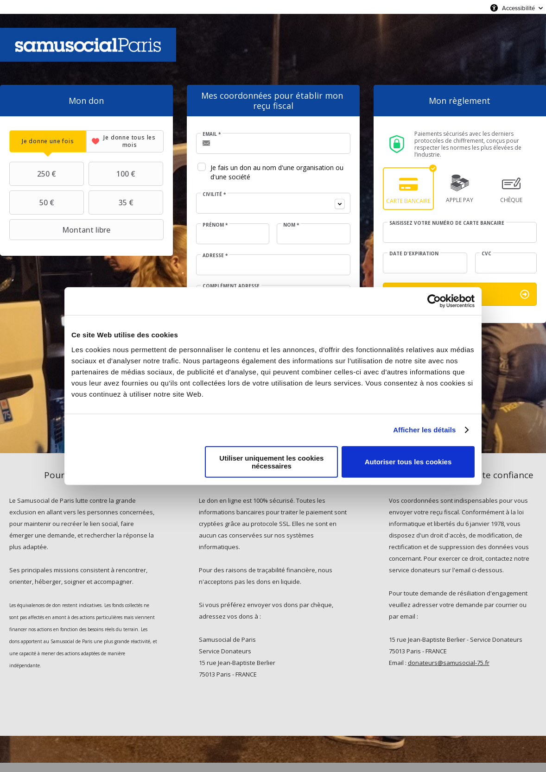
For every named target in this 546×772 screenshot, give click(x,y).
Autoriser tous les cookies (408, 462)
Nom (291, 225)
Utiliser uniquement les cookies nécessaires (271, 461)
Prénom (215, 225)
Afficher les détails (424, 430)
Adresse (215, 255)
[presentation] (48, 141)
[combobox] (273, 203)
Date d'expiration (413, 253)
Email (212, 134)
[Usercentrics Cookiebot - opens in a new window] (434, 301)
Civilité (214, 194)
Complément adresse (231, 286)
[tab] (47, 141)
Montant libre (61, 230)
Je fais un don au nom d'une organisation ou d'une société (276, 172)
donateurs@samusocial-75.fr (448, 662)
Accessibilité (518, 8)
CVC (486, 253)
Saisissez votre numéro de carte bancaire (446, 223)
